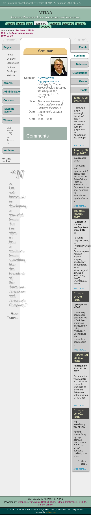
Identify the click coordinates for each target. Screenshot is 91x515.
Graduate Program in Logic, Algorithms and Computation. (45, 17)
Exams (83, 81)
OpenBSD (23, 502)
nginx (37, 502)
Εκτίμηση (11, 67)
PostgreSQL (71, 502)
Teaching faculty (8, 110)
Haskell (45, 502)
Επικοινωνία (11, 63)
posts (20, 23)
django (41, 504)
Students (8, 150)
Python (60, 502)
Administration (11, 91)
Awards (8, 83)
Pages (7, 47)
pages (10, 23)
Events (83, 47)
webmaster (51, 512)
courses (45, 26)
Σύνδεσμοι (11, 71)
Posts (84, 90)
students (55, 23)
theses (80, 23)
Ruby (52, 502)
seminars (41, 23)
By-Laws (11, 58)
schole (49, 504)
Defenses (81, 64)
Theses (7, 120)
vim (31, 502)
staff (29, 23)
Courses (8, 100)
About (10, 54)
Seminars (20, 30)
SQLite (82, 502)
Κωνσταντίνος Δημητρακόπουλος (48, 79)
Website (11, 75)
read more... (79, 145)
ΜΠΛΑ (45, 12)
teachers (68, 23)
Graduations (79, 72)
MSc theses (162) (10, 131)
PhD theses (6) (10, 140)
